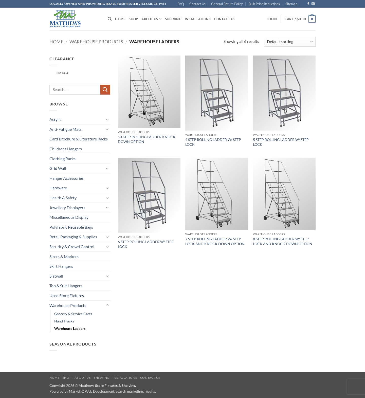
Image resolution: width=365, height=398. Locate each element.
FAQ (180, 4)
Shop (133, 19)
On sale (62, 73)
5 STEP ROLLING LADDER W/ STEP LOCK (281, 142)
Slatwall (56, 276)
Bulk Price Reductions (264, 4)
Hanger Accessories (66, 178)
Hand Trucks (64, 321)
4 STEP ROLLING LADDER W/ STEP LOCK (213, 142)
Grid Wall (57, 168)
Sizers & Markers (64, 256)
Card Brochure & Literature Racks (78, 138)
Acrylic (55, 119)
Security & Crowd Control (71, 246)
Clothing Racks (62, 158)
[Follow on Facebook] (308, 4)
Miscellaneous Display (68, 217)
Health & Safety (63, 197)
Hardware (58, 187)
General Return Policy (227, 4)
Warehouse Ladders (69, 328)
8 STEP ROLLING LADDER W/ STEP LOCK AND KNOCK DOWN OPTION (282, 241)
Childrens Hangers (65, 148)
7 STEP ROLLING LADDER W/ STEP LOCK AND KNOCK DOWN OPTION (215, 241)
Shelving (173, 19)
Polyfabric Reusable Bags (71, 227)
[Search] (110, 19)
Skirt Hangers (61, 266)
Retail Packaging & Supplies (73, 236)
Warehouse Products (96, 41)
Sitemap (291, 4)
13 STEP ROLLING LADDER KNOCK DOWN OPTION (146, 139)
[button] (272, 19)
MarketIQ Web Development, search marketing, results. (112, 391)
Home (120, 19)
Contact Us (197, 4)
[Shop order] (290, 42)
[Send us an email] (313, 4)
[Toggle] (107, 119)
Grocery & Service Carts (73, 314)
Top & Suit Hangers (65, 285)
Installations (197, 19)
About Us (151, 18)
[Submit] (105, 90)
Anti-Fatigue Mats (65, 129)
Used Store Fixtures (66, 295)
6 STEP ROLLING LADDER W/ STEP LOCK (146, 244)
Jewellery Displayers (67, 207)
